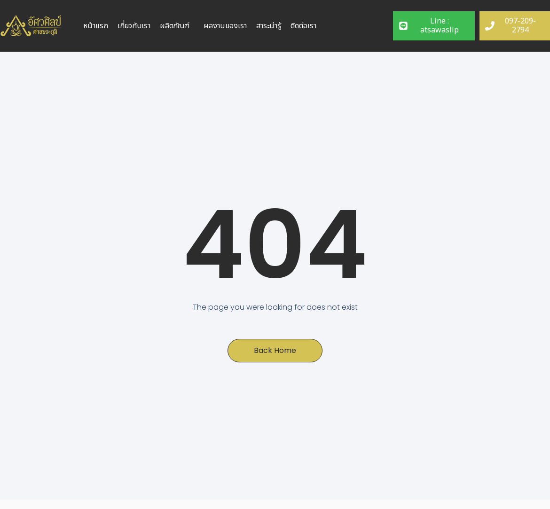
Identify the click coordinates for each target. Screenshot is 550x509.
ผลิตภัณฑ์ (174, 25)
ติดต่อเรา (303, 25)
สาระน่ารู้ (268, 25)
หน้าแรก (95, 25)
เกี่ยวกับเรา (134, 25)
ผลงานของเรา (225, 25)
